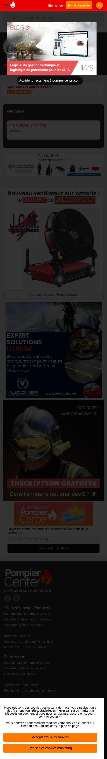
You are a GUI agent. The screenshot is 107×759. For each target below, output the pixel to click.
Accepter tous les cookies (50, 737)
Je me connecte (79, 5)
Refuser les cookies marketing (50, 748)
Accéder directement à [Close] (49, 80)
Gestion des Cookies (35, 725)
